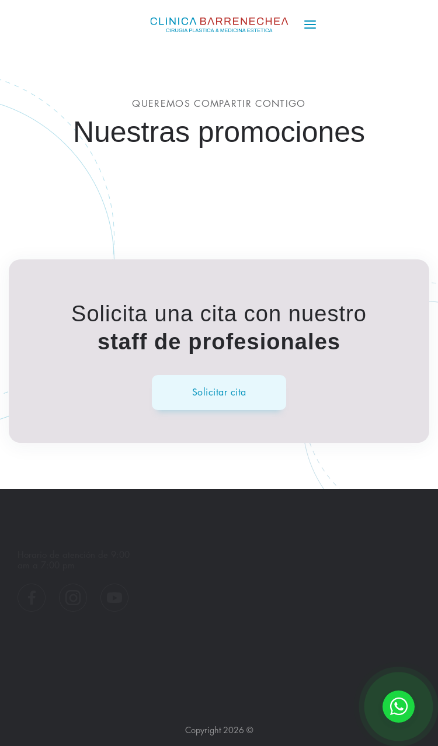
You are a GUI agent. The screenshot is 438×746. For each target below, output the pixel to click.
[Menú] (310, 25)
